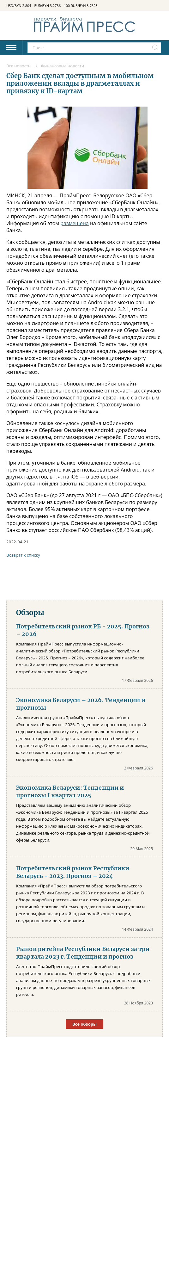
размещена (74, 223)
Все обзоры (84, 1024)
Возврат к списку (23, 555)
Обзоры (30, 612)
